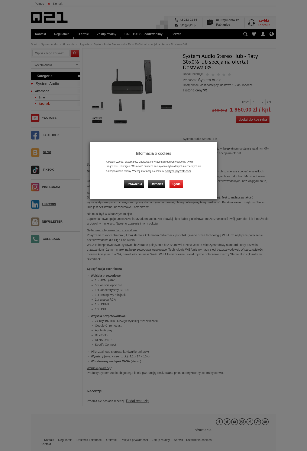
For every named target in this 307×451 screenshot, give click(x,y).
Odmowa (158, 180)
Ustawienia (137, 180)
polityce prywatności (176, 170)
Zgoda (175, 180)
